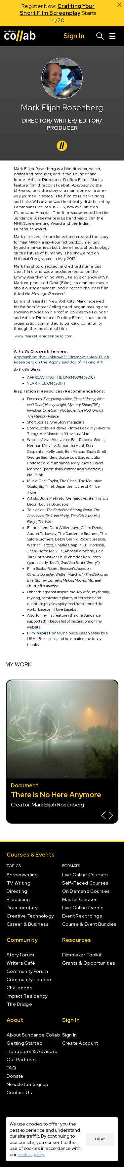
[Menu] (112, 36)
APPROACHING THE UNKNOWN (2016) (61, 377)
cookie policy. (31, 1154)
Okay (100, 1139)
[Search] (100, 36)
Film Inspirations (43, 633)
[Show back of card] (107, 816)
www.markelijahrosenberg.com (43, 336)
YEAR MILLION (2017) (46, 383)
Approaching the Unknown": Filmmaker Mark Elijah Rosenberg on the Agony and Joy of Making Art (61, 359)
